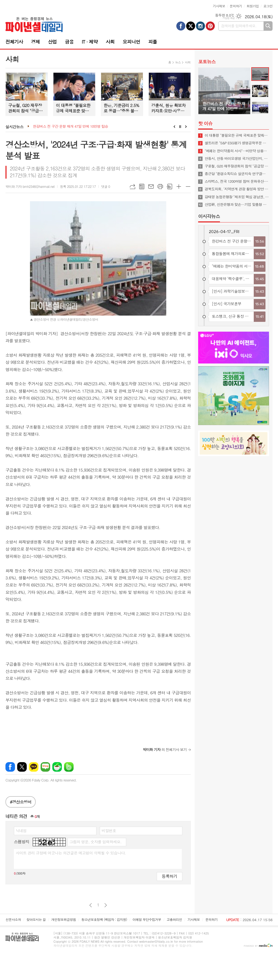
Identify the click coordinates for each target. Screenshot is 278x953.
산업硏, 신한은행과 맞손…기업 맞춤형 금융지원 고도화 (237, 204)
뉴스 (178, 62)
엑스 (22, 767)
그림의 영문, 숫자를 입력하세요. (95, 842)
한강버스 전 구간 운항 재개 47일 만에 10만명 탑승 (70, 126)
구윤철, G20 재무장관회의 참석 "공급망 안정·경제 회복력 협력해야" (237, 166)
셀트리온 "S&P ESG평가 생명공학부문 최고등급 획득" (237, 142)
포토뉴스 (207, 61)
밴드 (69, 767)
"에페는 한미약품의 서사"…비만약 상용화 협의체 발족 (237, 150)
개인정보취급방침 (63, 919)
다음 (105, 905)
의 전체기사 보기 (165, 749)
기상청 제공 (228, 18)
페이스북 (10, 767)
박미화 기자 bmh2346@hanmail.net (30, 186)
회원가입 (252, 6)
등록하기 (169, 876)
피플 (152, 41)
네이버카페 (57, 767)
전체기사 (14, 41)
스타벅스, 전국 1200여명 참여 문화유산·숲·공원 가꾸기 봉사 (237, 181)
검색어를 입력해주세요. (238, 26)
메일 (151, 186)
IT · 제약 (90, 41)
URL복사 (132, 186)
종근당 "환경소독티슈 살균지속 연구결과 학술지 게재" (237, 173)
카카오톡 (33, 767)
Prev (174, 126)
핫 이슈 (205, 123)
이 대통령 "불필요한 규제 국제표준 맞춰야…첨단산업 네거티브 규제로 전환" (237, 135)
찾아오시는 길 (36, 919)
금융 (69, 41)
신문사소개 (13, 919)
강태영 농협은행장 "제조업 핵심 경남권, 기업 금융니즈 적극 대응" (237, 196)
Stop (180, 126)
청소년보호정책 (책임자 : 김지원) (104, 919)
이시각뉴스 (209, 216)
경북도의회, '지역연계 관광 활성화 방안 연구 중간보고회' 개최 (237, 189)
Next (186, 126)
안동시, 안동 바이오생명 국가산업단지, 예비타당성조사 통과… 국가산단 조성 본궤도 (237, 158)
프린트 (160, 186)
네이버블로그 (45, 767)
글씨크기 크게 (179, 186)
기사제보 (219, 6)
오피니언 (131, 41)
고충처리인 (174, 919)
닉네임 (21, 830)
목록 (141, 186)
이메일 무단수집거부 (146, 919)
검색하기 (268, 26)
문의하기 (236, 6)
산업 (52, 41)
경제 (35, 41)
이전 (90, 905)
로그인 (268, 6)
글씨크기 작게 (188, 186)
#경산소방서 (20, 802)
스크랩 (169, 186)
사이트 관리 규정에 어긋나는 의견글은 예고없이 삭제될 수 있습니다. (71, 853)
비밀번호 (109, 830)
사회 (110, 41)
